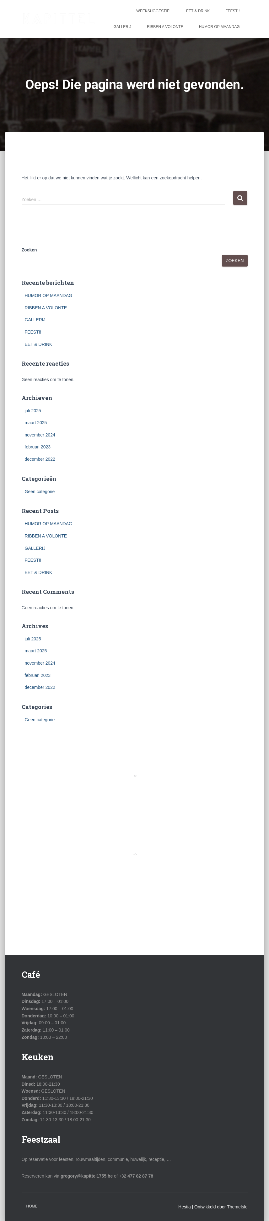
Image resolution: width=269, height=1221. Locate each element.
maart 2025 (36, 422)
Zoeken (29, 249)
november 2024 (40, 434)
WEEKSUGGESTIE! (153, 11)
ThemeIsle (237, 1206)
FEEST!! (232, 11)
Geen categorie (40, 491)
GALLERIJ (123, 27)
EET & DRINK (198, 11)
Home (32, 1206)
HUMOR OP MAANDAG (219, 27)
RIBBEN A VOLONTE (165, 27)
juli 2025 (33, 410)
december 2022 (40, 459)
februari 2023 (38, 446)
